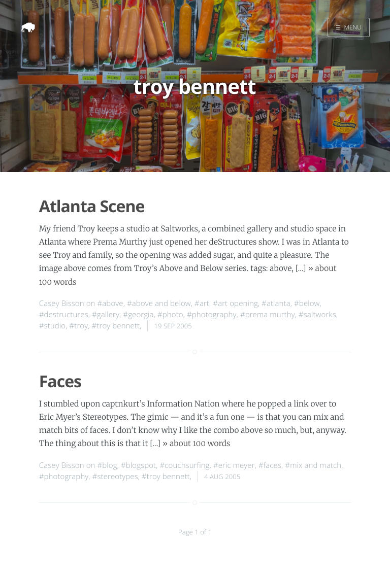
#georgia (138, 315)
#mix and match (313, 465)
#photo (170, 315)
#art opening (235, 303)
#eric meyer (234, 465)
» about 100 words (196, 444)
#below (307, 303)
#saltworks (317, 315)
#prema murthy (267, 315)
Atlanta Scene (92, 206)
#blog (107, 465)
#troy (79, 326)
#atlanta (276, 303)
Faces (60, 381)
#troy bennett (116, 326)
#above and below (159, 303)
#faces (269, 465)
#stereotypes (115, 476)
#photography (212, 315)
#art (201, 303)
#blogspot (138, 465)
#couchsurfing (185, 465)
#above (110, 303)
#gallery (105, 315)
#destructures (63, 315)
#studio (52, 326)
